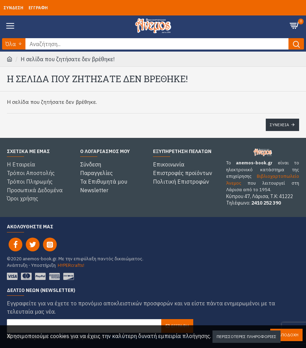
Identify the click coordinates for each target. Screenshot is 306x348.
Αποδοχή (288, 334)
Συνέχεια (279, 124)
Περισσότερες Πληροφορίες (246, 336)
